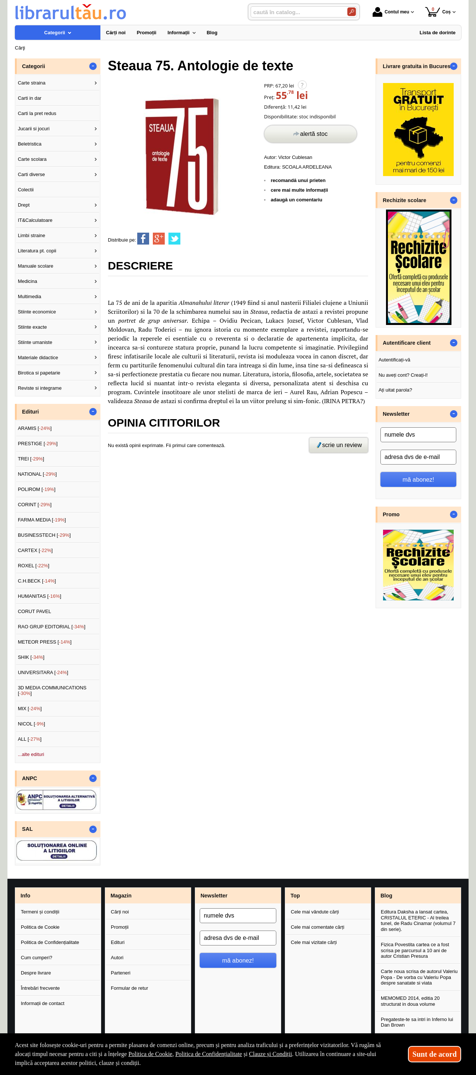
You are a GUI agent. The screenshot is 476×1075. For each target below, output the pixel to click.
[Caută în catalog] (351, 11)
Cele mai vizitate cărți (314, 942)
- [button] (93, 66)
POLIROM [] (36, 489)
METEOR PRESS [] (45, 642)
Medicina (27, 281)
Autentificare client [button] (407, 343)
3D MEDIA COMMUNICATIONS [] (52, 690)
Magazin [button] (120, 896)
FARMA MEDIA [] (42, 520)
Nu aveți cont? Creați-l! (403, 375)
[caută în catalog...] (296, 12)
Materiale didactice (38, 357)
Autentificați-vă (394, 360)
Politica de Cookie (40, 927)
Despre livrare (36, 973)
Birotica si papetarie (39, 373)
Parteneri (121, 973)
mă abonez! (418, 479)
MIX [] (30, 708)
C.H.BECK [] (37, 581)
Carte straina (31, 83)
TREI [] (31, 459)
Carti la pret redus (37, 113)
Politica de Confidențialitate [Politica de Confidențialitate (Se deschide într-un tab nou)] (208, 1054)
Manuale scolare (35, 266)
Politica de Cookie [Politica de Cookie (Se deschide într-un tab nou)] (150, 1054)
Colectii (26, 189)
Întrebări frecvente (40, 988)
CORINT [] (35, 504)
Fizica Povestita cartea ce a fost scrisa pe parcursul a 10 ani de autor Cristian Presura (415, 950)
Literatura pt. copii (37, 250)
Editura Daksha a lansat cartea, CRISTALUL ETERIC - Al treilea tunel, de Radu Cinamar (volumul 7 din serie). (418, 920)
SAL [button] (27, 829)
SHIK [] (31, 657)
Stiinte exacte (32, 327)
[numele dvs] (418, 434)
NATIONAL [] (37, 474)
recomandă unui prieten (298, 180)
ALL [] (30, 739)
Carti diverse (31, 174)
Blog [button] (386, 896)
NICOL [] (31, 724)
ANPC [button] (29, 778)
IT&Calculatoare (35, 220)
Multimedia (29, 296)
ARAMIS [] (35, 428)
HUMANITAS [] (39, 596)
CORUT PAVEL (34, 611)
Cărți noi (120, 912)
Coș (438, 12)
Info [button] (25, 896)
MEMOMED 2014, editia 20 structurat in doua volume (410, 1001)
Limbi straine (31, 235)
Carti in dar (30, 98)
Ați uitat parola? (395, 390)
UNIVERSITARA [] (43, 672)
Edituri (118, 942)
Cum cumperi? (36, 957)
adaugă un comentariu (296, 199)
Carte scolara (32, 159)
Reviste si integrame (40, 388)
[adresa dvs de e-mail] (418, 457)
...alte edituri (31, 754)
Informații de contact (42, 1003)
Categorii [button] (33, 66)
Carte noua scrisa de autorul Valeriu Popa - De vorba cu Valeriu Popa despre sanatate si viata (419, 977)
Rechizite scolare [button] (404, 200)
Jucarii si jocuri (33, 128)
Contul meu (391, 12)
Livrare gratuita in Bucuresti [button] (418, 66)
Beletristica (30, 144)
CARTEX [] (35, 550)
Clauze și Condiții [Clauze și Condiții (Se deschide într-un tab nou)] (270, 1054)
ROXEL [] (33, 565)
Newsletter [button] (396, 414)
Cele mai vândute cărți (315, 912)
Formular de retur (129, 988)
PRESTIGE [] (38, 443)
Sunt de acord (434, 1054)
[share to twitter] (174, 239)
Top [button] (295, 896)
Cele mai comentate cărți (317, 927)
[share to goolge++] (159, 239)
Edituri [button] (30, 412)
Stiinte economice (37, 312)
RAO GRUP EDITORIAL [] (52, 626)
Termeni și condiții (40, 912)
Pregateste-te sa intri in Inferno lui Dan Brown (417, 1022)
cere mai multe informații (299, 190)
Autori (117, 957)
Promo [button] (391, 514)
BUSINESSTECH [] (44, 535)
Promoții (120, 927)
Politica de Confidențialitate (50, 942)
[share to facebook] (143, 239)
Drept (24, 205)
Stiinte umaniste (35, 342)
